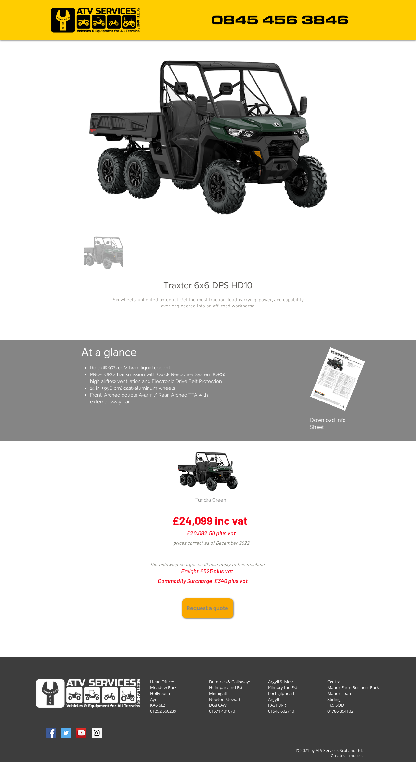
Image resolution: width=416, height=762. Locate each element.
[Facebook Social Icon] (51, 733)
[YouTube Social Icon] (81, 733)
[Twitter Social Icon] (66, 733)
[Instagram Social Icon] (97, 733)
